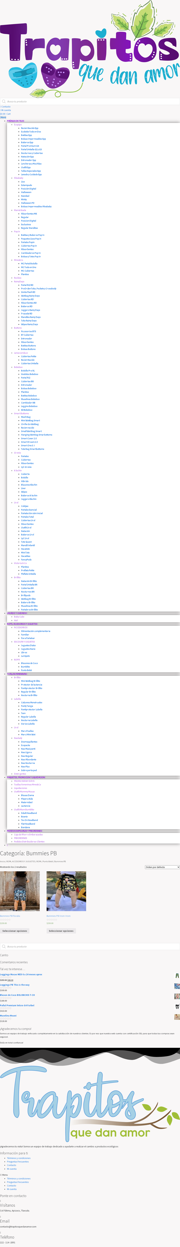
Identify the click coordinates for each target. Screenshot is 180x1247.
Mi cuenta (12, 1168)
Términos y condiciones (18, 1158)
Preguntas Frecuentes (18, 1161)
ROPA (39, 861)
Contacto (11, 1165)
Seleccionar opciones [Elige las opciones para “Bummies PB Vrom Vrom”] (61, 930)
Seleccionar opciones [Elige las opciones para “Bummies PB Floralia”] (14, 930)
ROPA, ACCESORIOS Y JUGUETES (21, 861)
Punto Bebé (48, 861)
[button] (5, 106)
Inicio (2, 861)
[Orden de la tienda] (162, 867)
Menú (3, 117)
